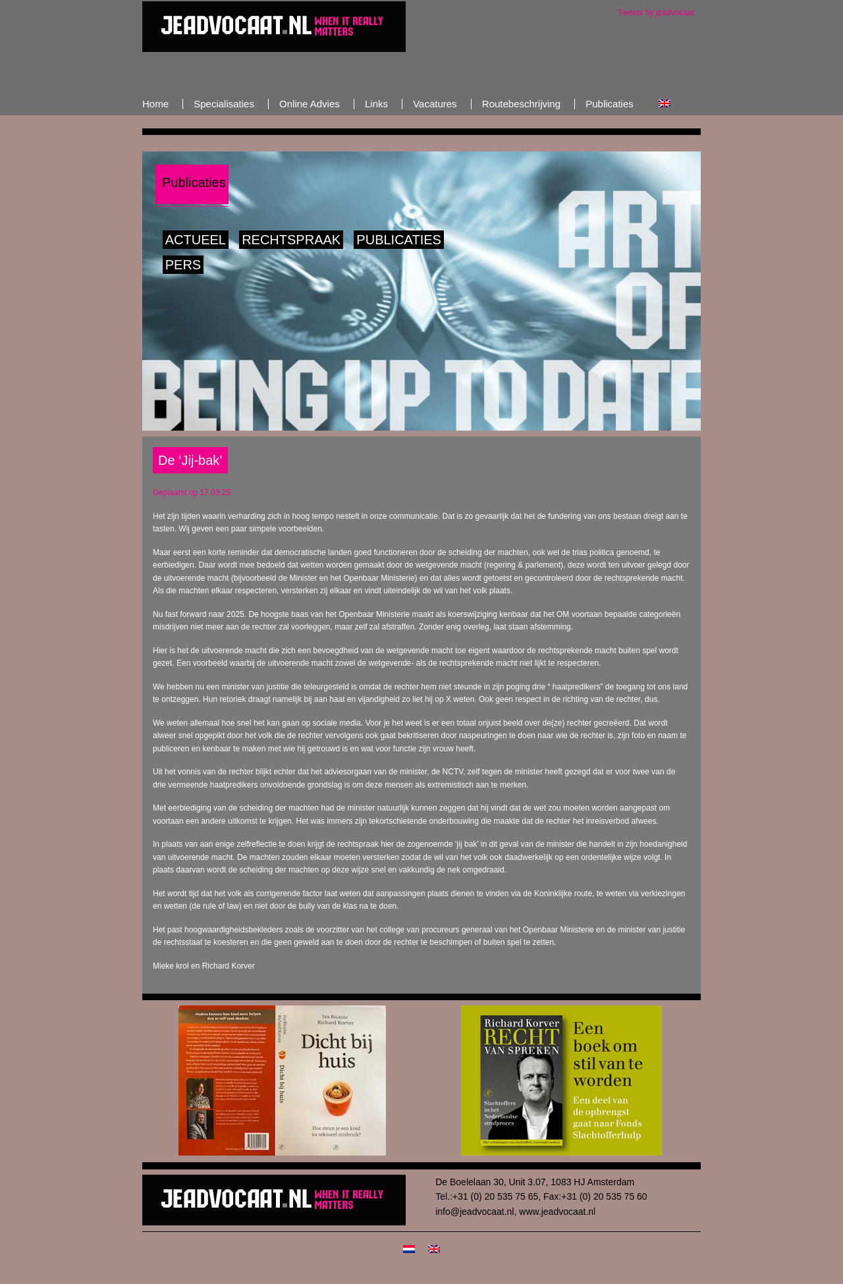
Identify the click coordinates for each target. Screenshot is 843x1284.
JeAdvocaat (274, 26)
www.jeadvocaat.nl (557, 1211)
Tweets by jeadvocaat (656, 12)
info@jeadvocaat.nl (474, 1211)
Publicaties (398, 239)
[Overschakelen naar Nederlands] (409, 1248)
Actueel (195, 239)
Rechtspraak (291, 239)
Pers (183, 264)
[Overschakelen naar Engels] (664, 104)
